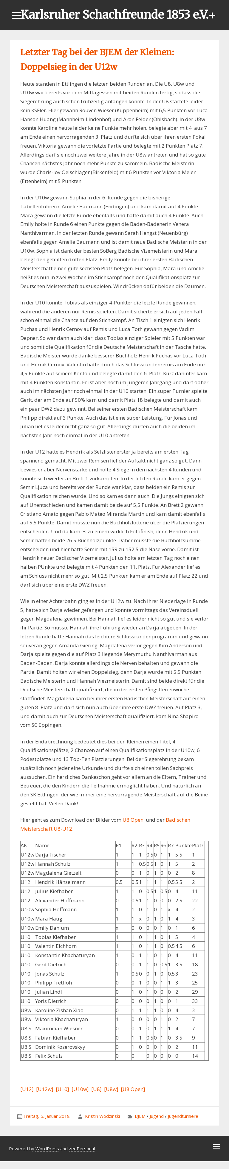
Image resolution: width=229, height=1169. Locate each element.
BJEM (140, 1116)
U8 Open (133, 819)
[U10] (62, 1089)
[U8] (96, 1089)
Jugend (157, 1116)
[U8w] (111, 1089)
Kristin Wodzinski (102, 1116)
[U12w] (44, 1089)
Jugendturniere (183, 1116)
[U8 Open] (133, 1089)
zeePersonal (82, 1148)
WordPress (47, 1148)
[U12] (27, 1089)
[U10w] (80, 1089)
